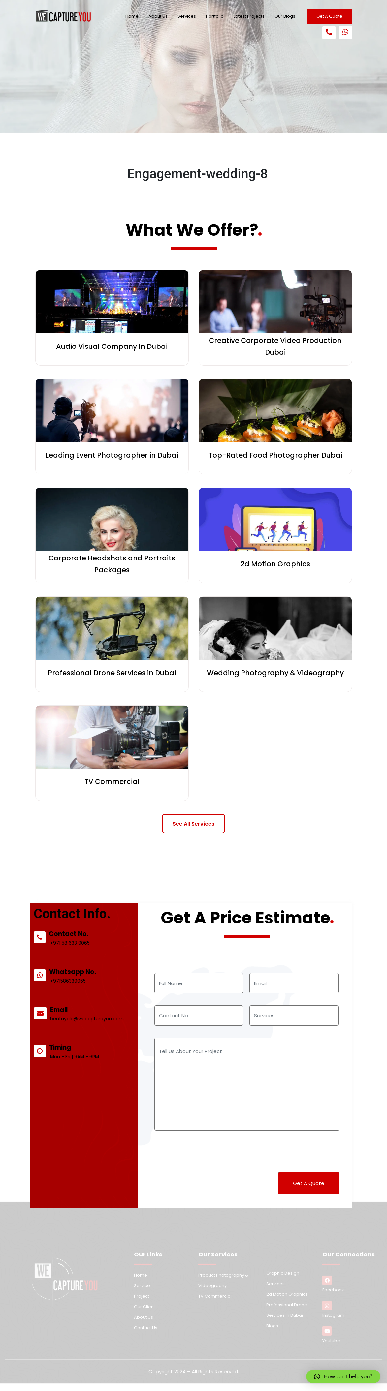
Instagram (333, 1315)
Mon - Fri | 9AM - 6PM (83, 1063)
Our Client (144, 1312)
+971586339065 (77, 993)
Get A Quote (329, 16)
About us (143, 1323)
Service (142, 1291)
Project (141, 1302)
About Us (158, 16)
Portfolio (215, 16)
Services (186, 16)
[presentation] (203, 1150)
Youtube (331, 1340)
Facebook (333, 1290)
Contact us (145, 1333)
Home (132, 16)
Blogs (272, 1331)
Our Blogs (284, 16)
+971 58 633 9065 (79, 958)
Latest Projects (249, 16)
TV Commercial (215, 1302)
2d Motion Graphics (287, 1300)
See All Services (193, 824)
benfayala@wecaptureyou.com (95, 1028)
